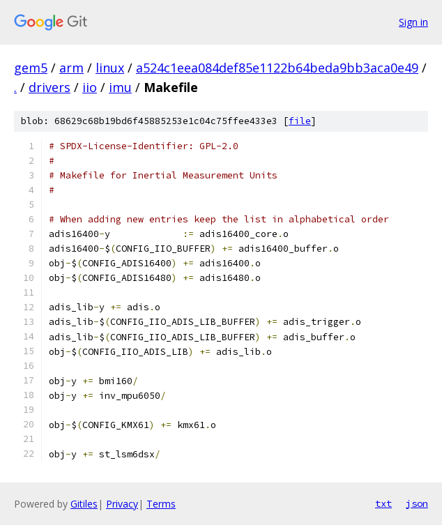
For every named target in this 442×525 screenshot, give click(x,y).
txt (383, 503)
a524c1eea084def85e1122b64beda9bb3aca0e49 (277, 67)
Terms (161, 503)
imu (120, 87)
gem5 (30, 67)
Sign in (413, 22)
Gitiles (84, 503)
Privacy (122, 503)
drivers (49, 87)
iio (89, 87)
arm (71, 67)
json (417, 503)
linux (110, 67)
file (300, 121)
